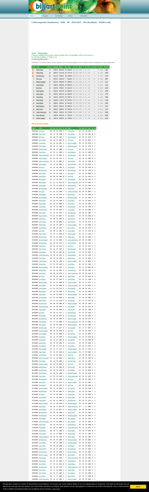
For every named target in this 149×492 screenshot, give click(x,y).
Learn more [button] (56, 489)
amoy (80, 67)
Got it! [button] (138, 486)
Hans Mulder (71, 134)
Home (32, 16)
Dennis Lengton (72, 143)
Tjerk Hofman (71, 161)
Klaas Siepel (42, 179)
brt (76, 67)
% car (69, 67)
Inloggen (45, 16)
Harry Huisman (72, 137)
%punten (55, 67)
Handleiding (58, 16)
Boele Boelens (43, 149)
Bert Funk (41, 137)
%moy (61, 67)
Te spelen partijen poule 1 (40, 59)
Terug (33, 53)
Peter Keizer (42, 134)
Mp (66, 67)
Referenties (83, 16)
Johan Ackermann (44, 155)
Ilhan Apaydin (71, 179)
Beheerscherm (43, 53)
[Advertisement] (74, 37)
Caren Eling (71, 131)
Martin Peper (42, 182)
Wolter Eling (42, 176)
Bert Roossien (72, 155)
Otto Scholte (42, 146)
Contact (70, 16)
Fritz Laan (41, 131)
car (74, 67)
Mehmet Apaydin (72, 146)
